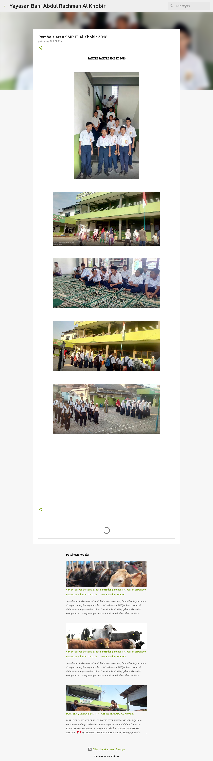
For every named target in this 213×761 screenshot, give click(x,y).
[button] (40, 48)
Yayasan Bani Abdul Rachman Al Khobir (57, 6)
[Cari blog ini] (192, 6)
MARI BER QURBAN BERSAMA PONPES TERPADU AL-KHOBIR (100, 713)
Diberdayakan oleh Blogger (106, 749)
